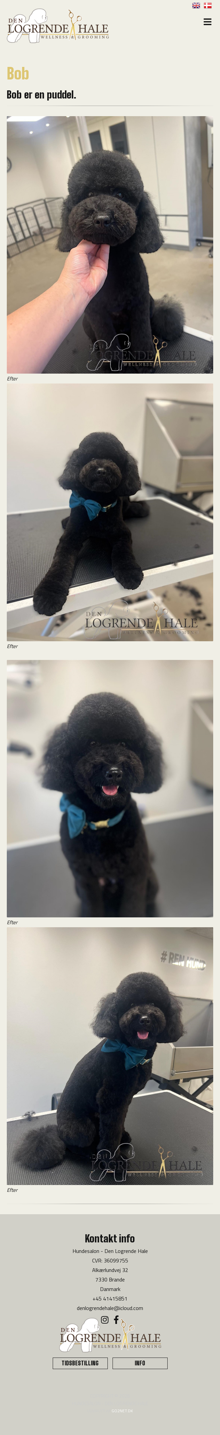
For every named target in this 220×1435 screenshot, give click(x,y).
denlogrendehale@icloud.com (110, 1308)
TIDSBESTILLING (80, 1363)
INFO (140, 1363)
